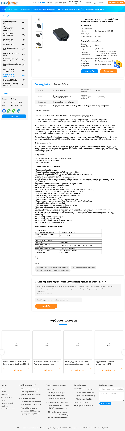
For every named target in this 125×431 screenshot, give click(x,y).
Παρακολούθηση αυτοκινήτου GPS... (14, 75)
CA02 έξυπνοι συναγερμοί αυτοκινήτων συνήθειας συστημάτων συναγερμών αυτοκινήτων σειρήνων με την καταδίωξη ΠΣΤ (58, 396)
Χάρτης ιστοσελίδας (7, 403)
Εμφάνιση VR (5, 394)
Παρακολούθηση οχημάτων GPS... (14, 70)
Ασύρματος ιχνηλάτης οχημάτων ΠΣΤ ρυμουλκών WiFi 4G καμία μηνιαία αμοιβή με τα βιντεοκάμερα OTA (31, 402)
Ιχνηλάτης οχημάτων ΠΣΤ (27, 385)
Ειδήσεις (4, 400)
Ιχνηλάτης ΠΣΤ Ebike (14, 80)
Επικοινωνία (14, 116)
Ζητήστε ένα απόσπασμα (116, 3)
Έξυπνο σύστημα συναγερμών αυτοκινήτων (56, 387)
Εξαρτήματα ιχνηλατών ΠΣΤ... (14, 54)
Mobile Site (4, 406)
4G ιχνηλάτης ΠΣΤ (14, 45)
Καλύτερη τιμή (89, 71)
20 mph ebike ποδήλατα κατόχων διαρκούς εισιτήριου (52, 267)
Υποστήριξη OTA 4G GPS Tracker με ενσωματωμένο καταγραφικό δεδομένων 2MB (77, 364)
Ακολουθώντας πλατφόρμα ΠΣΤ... (14, 40)
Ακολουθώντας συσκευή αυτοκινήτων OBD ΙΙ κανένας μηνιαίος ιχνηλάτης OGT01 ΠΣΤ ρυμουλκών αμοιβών (31, 411)
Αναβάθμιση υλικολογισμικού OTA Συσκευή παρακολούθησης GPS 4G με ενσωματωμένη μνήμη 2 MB (16, 364)
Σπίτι (2, 389)
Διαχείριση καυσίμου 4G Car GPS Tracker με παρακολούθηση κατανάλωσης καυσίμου (46, 364)
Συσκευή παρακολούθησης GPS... (14, 65)
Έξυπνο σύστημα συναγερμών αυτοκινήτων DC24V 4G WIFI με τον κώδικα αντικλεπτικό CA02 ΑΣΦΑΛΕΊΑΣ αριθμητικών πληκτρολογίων (58, 415)
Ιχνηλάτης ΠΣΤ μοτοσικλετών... (14, 34)
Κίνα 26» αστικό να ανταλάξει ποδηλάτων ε (31, 428)
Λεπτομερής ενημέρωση (43, 84)
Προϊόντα (4, 392)
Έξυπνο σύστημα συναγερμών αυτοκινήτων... (14, 28)
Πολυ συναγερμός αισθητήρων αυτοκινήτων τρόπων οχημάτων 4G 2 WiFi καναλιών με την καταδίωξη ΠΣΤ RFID (58, 406)
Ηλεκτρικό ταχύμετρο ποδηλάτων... (14, 59)
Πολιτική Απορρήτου (8, 409)
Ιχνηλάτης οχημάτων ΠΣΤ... (14, 22)
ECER (106, 428)
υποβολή (46, 306)
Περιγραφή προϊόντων (61, 84)
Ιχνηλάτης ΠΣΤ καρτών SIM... (14, 49)
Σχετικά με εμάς (6, 397)
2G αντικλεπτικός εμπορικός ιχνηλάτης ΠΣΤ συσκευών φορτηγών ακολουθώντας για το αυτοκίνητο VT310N (31, 392)
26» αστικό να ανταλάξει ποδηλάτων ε (83, 267)
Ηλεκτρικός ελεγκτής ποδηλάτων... (14, 84)
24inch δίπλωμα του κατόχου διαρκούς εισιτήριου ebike (53, 270)
